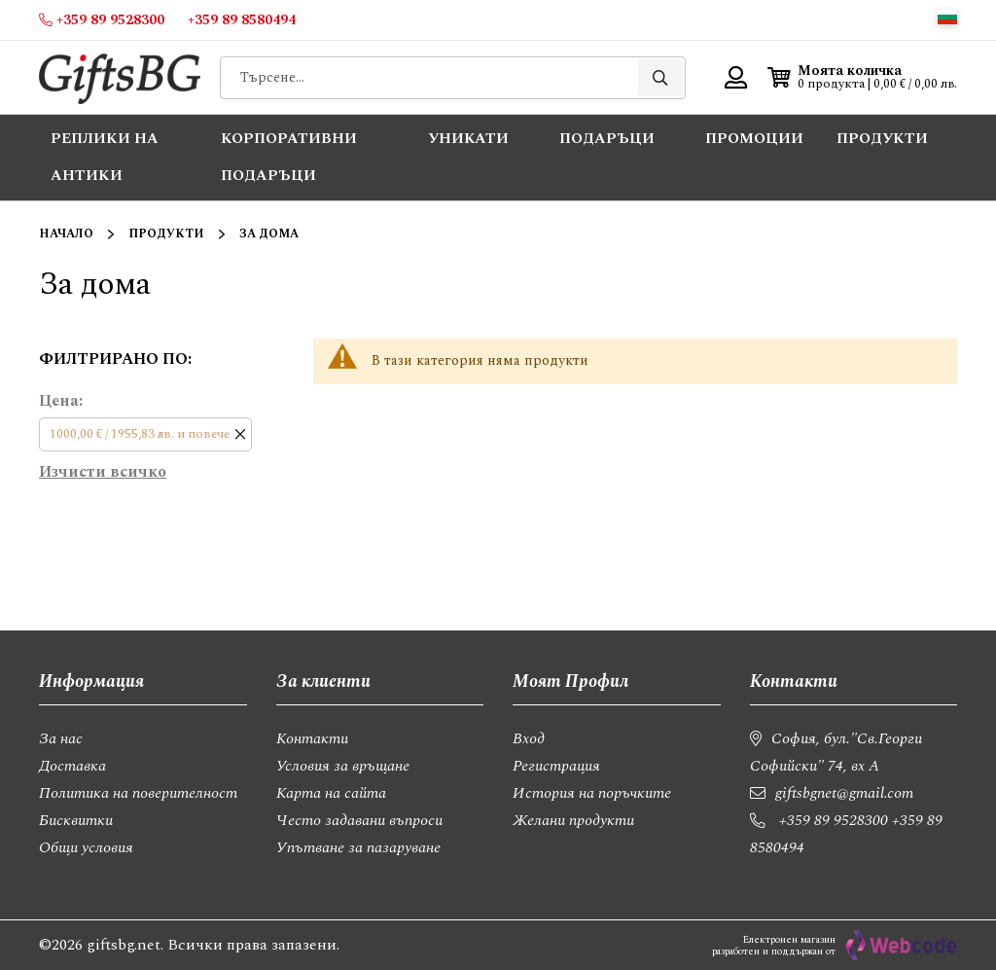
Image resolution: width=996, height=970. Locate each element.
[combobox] (453, 77)
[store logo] (119, 77)
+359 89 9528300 (833, 820)
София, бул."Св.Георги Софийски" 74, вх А (836, 752)
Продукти (166, 234)
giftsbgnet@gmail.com (844, 793)
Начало (66, 234)
